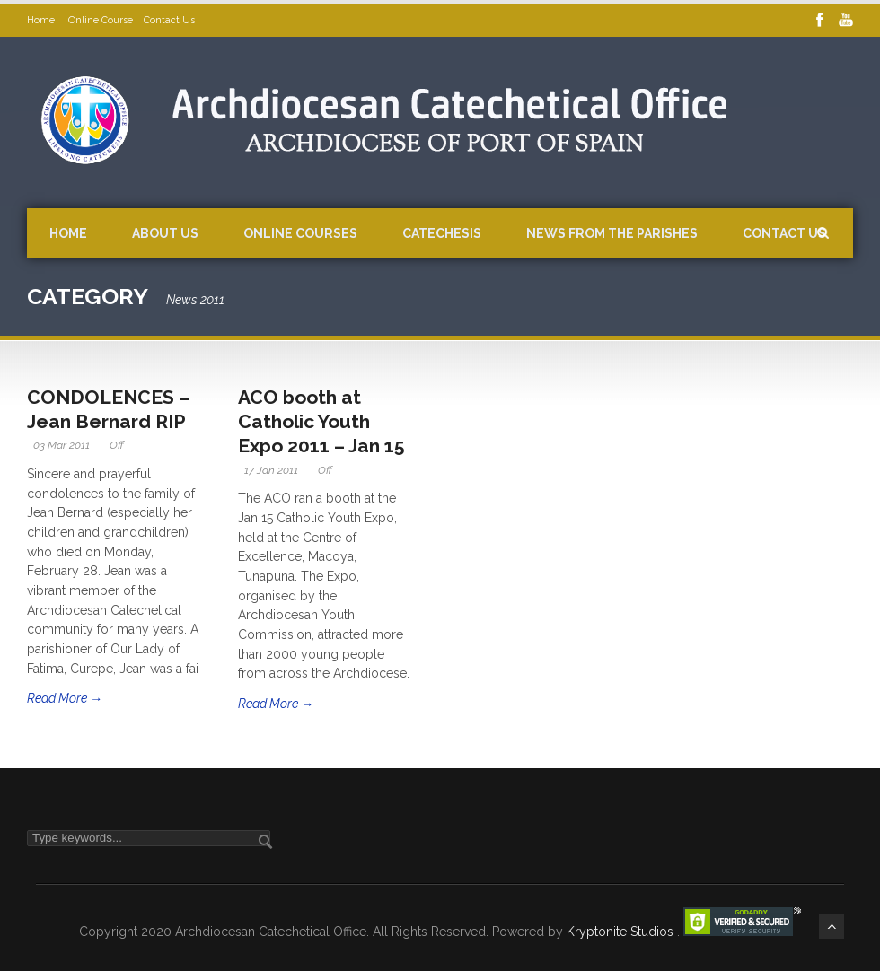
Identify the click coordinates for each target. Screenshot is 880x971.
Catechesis (441, 233)
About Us (165, 233)
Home (42, 20)
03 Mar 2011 (61, 445)
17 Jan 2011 (271, 470)
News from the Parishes (612, 233)
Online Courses (300, 233)
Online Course (101, 20)
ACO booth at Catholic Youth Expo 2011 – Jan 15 (321, 422)
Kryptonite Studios (622, 931)
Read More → (64, 698)
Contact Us (169, 20)
